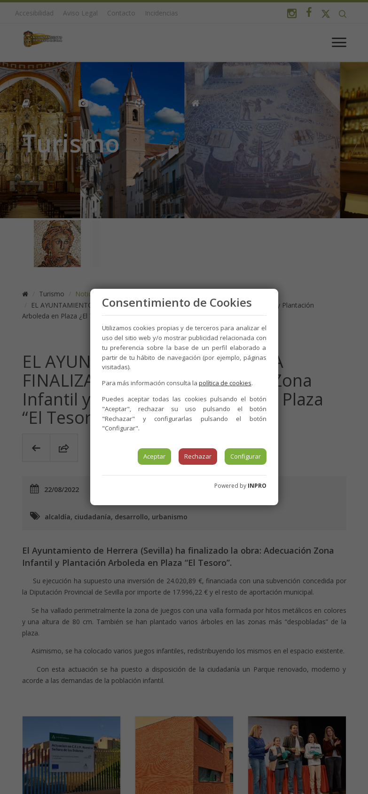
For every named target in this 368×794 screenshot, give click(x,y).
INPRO (257, 486)
